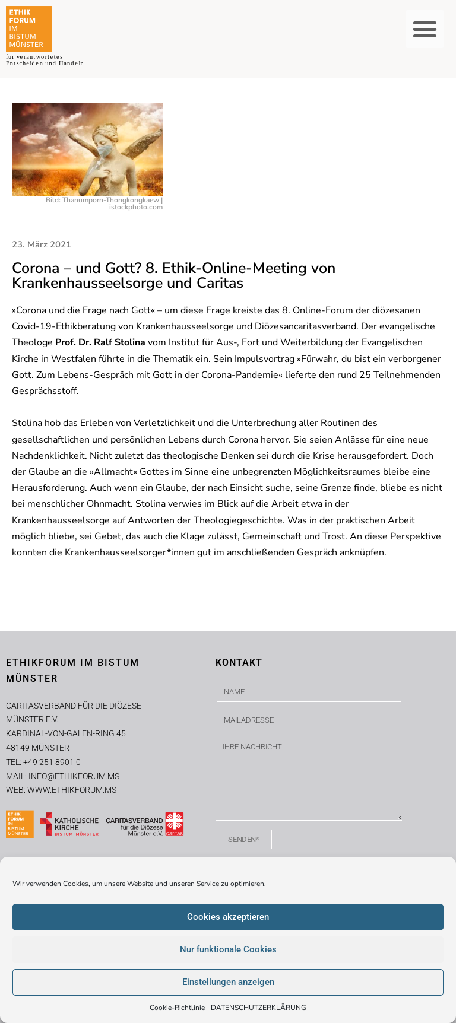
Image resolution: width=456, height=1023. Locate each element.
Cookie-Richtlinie (177, 1007)
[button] (425, 29)
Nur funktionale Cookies (228, 949)
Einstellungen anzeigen (228, 982)
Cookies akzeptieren (228, 916)
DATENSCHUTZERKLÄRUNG (258, 1007)
